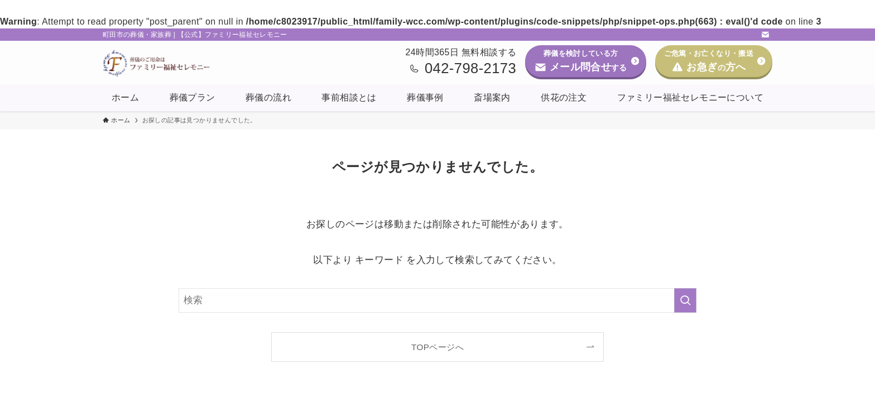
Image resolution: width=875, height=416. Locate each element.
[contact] (765, 34)
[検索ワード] (437, 300)
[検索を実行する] (685, 300)
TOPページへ (437, 347)
